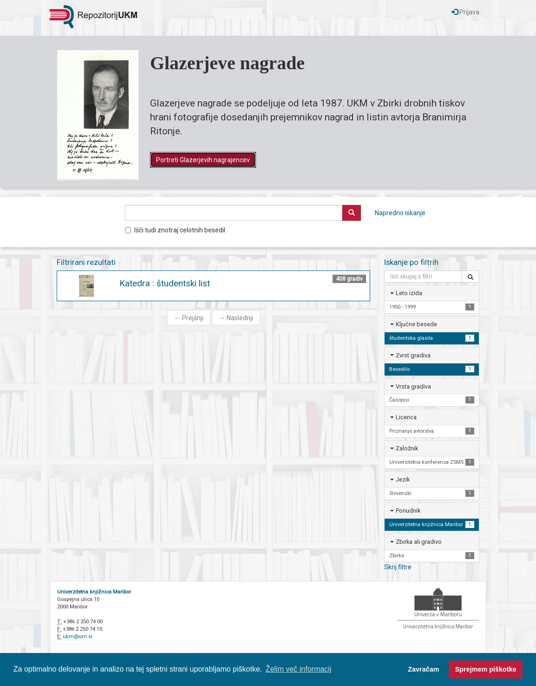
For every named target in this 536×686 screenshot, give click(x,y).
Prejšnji (188, 318)
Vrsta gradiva (413, 386)
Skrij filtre (398, 567)
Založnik (407, 448)
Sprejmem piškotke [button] (485, 669)
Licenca (406, 417)
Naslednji (236, 318)
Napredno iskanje (400, 213)
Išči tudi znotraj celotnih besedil (175, 230)
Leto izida (409, 293)
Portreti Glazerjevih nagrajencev (203, 160)
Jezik (403, 479)
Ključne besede (416, 324)
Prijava (465, 12)
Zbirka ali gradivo (419, 541)
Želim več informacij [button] (298, 669)
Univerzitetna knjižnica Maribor (94, 592)
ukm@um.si (77, 636)
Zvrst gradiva (413, 355)
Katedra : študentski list (164, 283)
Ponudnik (408, 510)
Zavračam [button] (423, 669)
